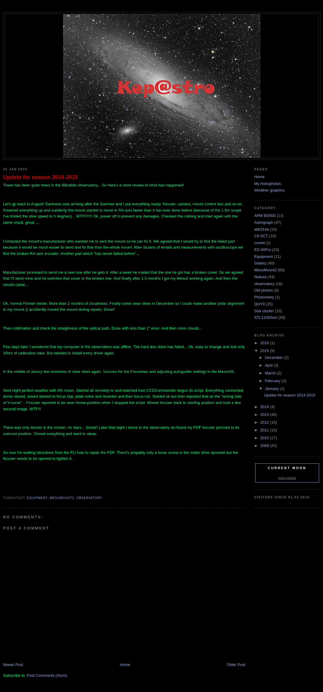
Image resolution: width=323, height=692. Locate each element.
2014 (265, 407)
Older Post (236, 664)
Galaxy (260, 263)
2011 (265, 430)
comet (259, 243)
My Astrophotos (267, 183)
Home (125, 664)
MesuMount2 (62, 498)
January (272, 388)
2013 (265, 414)
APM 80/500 (265, 215)
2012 (265, 422)
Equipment (37, 498)
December (274, 357)
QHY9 (259, 304)
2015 (265, 350)
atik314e (261, 229)
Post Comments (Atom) (47, 675)
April (269, 365)
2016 (265, 343)
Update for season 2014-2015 (40, 177)
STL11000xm (265, 317)
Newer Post (13, 664)
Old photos (263, 290)
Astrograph (263, 222)
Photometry (264, 297)
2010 (265, 438)
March (271, 373)
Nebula (260, 277)
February (273, 381)
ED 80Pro (262, 249)
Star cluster (264, 311)
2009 (265, 445)
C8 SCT (261, 236)
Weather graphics (269, 190)
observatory (89, 498)
